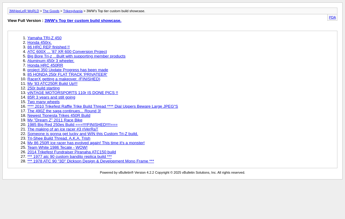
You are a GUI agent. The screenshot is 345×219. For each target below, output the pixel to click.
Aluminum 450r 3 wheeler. (50, 60)
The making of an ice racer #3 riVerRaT (62, 129)
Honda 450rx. (39, 42)
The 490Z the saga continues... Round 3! (64, 111)
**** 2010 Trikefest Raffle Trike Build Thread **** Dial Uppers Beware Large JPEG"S (102, 106)
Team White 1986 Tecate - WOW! (57, 147)
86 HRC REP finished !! (48, 47)
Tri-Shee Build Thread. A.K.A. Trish (58, 138)
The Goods (51, 11)
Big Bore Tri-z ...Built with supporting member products (76, 56)
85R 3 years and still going (51, 97)
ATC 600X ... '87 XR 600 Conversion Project (67, 51)
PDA (332, 17)
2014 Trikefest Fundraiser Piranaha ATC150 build (71, 152)
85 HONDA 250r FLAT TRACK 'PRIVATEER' (67, 74)
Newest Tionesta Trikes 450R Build (58, 115)
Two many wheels (43, 101)
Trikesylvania (73, 11)
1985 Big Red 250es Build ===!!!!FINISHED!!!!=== (72, 124)
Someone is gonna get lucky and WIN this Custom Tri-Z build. (82, 133)
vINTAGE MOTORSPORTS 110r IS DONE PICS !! (72, 92)
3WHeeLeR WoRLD (24, 11)
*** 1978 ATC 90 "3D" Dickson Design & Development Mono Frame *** (90, 161)
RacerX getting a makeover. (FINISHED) (63, 79)
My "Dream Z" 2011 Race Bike (55, 120)
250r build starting (43, 88)
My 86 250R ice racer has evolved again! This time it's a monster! (86, 143)
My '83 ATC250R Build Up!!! (52, 83)
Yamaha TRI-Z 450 (44, 38)
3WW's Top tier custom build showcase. (82, 20)
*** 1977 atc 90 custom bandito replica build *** (69, 156)
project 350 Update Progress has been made (67, 70)
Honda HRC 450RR (45, 65)
